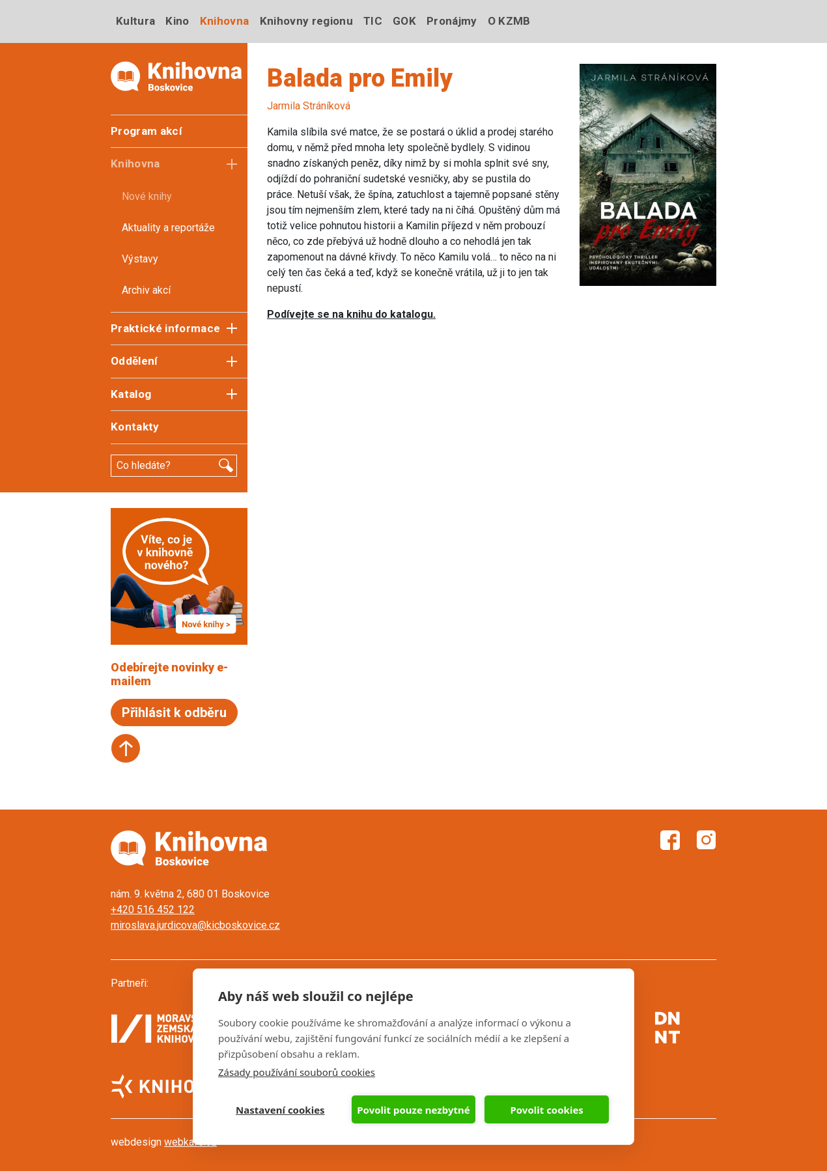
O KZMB (509, 20)
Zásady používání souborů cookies (296, 1072)
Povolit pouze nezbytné (413, 1109)
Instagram (706, 840)
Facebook (670, 840)
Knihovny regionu (306, 20)
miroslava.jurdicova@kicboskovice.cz (195, 925)
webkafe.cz (190, 1142)
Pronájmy (452, 20)
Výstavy (140, 259)
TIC (372, 20)
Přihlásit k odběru (174, 712)
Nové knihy (147, 196)
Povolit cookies (546, 1109)
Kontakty (135, 426)
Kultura (135, 20)
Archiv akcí (146, 290)
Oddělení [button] (134, 360)
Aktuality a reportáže (168, 227)
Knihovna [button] (135, 163)
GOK (404, 20)
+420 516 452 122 (153, 909)
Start (126, 748)
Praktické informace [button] (165, 328)
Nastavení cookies (280, 1109)
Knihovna (224, 20)
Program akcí (146, 130)
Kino (177, 20)
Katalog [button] (131, 394)
